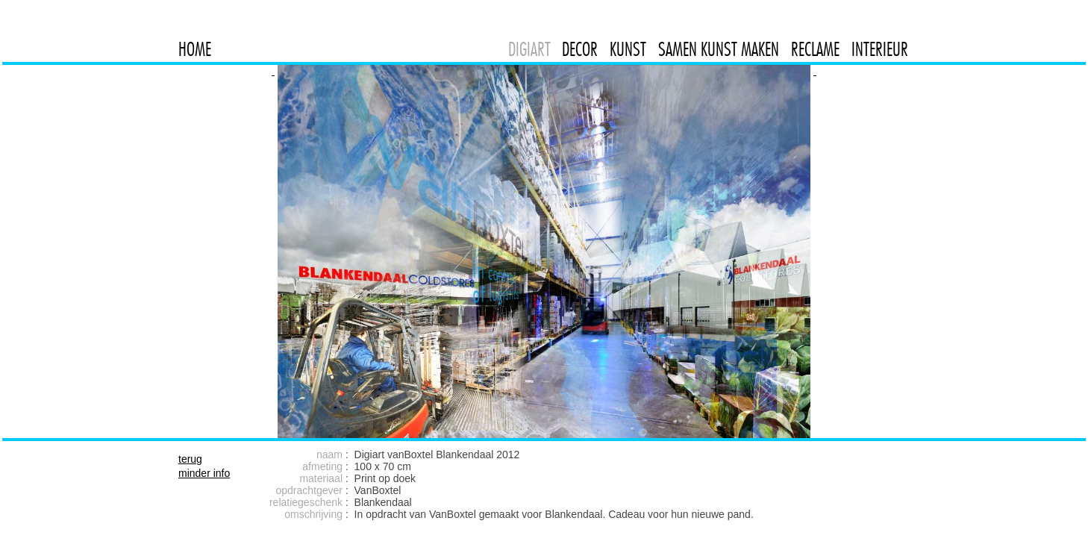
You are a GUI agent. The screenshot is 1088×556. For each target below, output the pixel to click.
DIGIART (529, 49)
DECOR (580, 49)
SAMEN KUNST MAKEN (718, 49)
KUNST (628, 49)
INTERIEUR (879, 49)
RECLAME (815, 49)
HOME (194, 49)
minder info (204, 473)
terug (190, 459)
